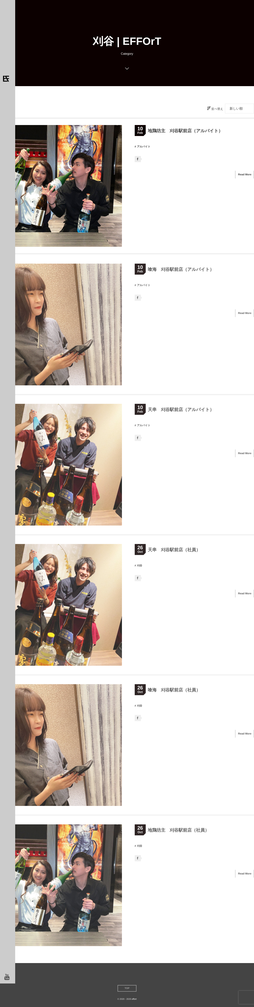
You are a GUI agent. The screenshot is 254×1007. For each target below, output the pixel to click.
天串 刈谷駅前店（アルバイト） (181, 411)
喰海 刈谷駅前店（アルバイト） (181, 271)
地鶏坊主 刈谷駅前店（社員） (178, 831)
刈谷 (139, 567)
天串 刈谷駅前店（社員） (174, 551)
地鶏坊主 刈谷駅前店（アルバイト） (185, 131)
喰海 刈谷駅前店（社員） (174, 691)
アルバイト (143, 146)
